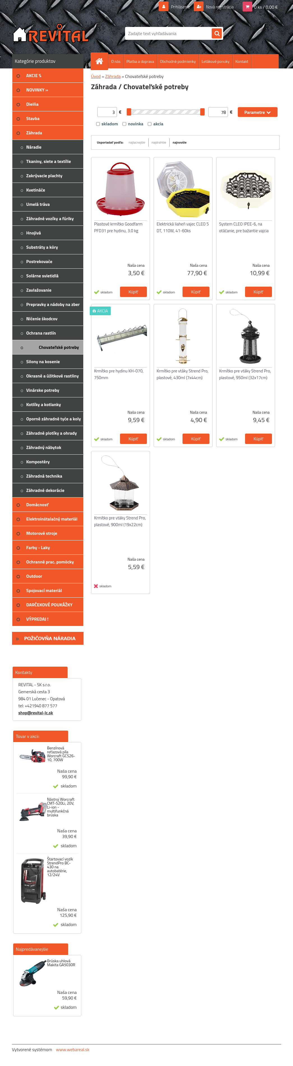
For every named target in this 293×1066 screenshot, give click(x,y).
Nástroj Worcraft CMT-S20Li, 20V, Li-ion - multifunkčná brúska (61, 807)
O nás (116, 61)
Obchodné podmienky (178, 61)
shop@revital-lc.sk (36, 713)
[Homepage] (101, 61)
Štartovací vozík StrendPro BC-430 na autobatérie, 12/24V (60, 867)
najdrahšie (159, 142)
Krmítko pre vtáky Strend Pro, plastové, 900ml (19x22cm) (120, 521)
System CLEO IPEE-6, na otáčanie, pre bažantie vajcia (244, 227)
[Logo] (50, 33)
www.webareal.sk (72, 1049)
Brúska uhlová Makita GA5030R (61, 963)
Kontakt (242, 61)
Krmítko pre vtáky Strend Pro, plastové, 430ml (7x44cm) (183, 374)
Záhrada (113, 76)
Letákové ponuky (215, 61)
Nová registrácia (218, 6)
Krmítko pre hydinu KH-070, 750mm (119, 374)
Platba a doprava (140, 61)
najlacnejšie (137, 142)
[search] (217, 33)
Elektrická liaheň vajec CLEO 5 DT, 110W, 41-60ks (183, 227)
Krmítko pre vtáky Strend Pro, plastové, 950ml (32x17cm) (245, 374)
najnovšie (180, 142)
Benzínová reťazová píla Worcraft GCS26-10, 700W (61, 754)
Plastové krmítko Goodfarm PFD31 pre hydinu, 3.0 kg (118, 227)
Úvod (96, 76)
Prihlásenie (177, 6)
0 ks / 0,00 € (266, 6)
